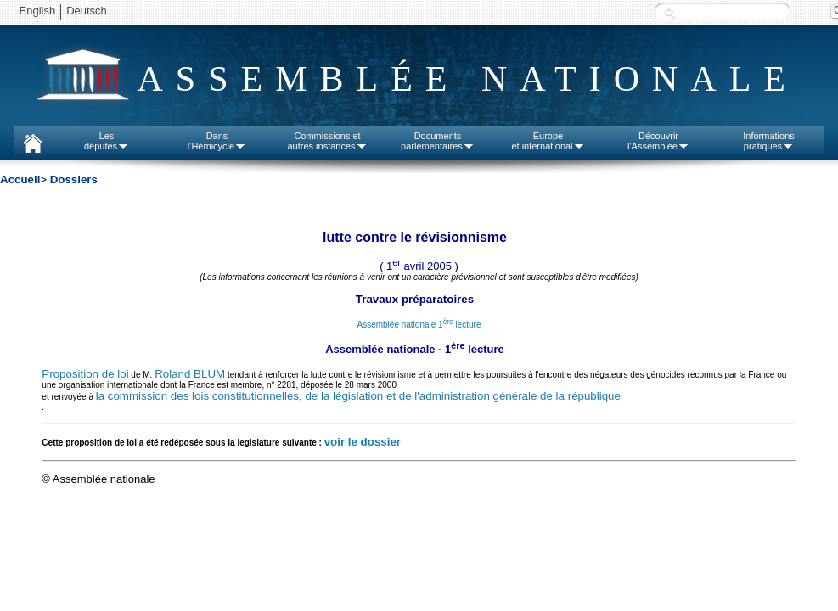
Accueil (20, 179)
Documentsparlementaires (438, 141)
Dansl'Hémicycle (217, 141)
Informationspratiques (769, 141)
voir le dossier (362, 441)
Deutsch (86, 10)
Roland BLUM (190, 373)
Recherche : (670, 12)
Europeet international (547, 141)
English (38, 10)
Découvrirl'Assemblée (658, 141)
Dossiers (74, 179)
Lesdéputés (106, 141)
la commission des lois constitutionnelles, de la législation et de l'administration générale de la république (358, 396)
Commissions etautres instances (327, 141)
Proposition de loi (85, 373)
